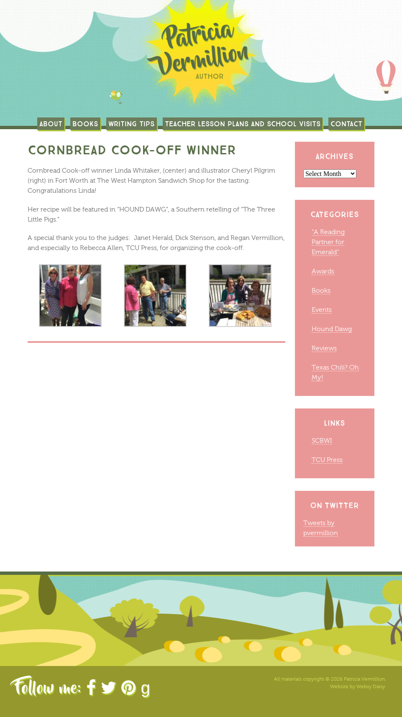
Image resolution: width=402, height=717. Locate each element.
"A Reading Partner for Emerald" (328, 241)
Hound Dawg (332, 328)
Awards (323, 271)
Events (322, 309)
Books (85, 124)
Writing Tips (131, 124)
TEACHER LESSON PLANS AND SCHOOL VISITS (242, 124)
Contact (346, 124)
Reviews (324, 348)
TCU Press (327, 459)
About (50, 124)
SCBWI (322, 440)
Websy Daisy (370, 686)
